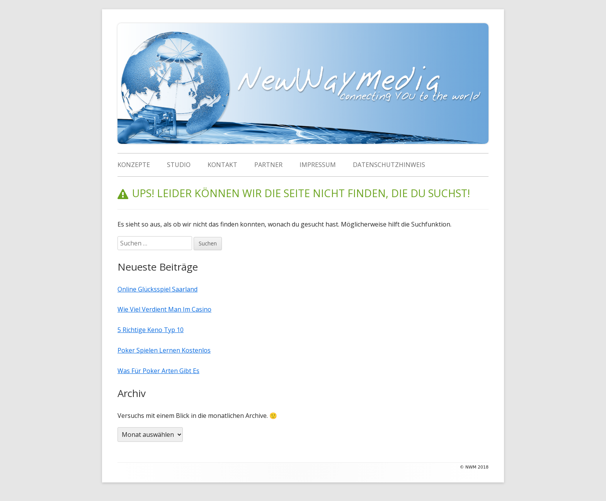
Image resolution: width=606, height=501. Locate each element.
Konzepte (133, 164)
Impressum (318, 164)
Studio (179, 164)
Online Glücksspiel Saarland (157, 289)
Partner (268, 164)
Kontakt (222, 164)
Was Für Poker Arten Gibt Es (158, 370)
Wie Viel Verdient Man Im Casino (164, 309)
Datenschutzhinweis (389, 164)
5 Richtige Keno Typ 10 (150, 329)
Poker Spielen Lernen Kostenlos (164, 350)
